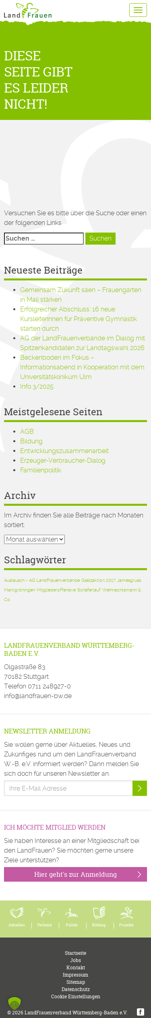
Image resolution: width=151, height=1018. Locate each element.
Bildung (31, 441)
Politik (71, 925)
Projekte (126, 925)
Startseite (75, 953)
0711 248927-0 (49, 686)
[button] (14, 1003)
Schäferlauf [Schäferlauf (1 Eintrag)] (89, 590)
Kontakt (75, 967)
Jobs (75, 960)
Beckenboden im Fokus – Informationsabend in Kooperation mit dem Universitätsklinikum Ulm (82, 367)
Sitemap (75, 982)
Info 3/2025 (37, 386)
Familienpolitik (40, 470)
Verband (44, 925)
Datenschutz (76, 989)
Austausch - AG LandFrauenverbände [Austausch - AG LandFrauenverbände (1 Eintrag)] (42, 580)
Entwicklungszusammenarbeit (64, 451)
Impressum (75, 974)
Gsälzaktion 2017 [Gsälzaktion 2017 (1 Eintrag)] (98, 580)
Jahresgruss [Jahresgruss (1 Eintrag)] (129, 580)
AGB (27, 431)
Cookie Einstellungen (75, 996)
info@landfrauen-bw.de (38, 696)
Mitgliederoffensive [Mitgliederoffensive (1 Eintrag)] (56, 590)
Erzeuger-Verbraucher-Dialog (62, 460)
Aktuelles (16, 925)
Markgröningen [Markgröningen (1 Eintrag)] (19, 590)
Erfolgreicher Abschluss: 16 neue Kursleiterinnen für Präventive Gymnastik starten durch (78, 318)
